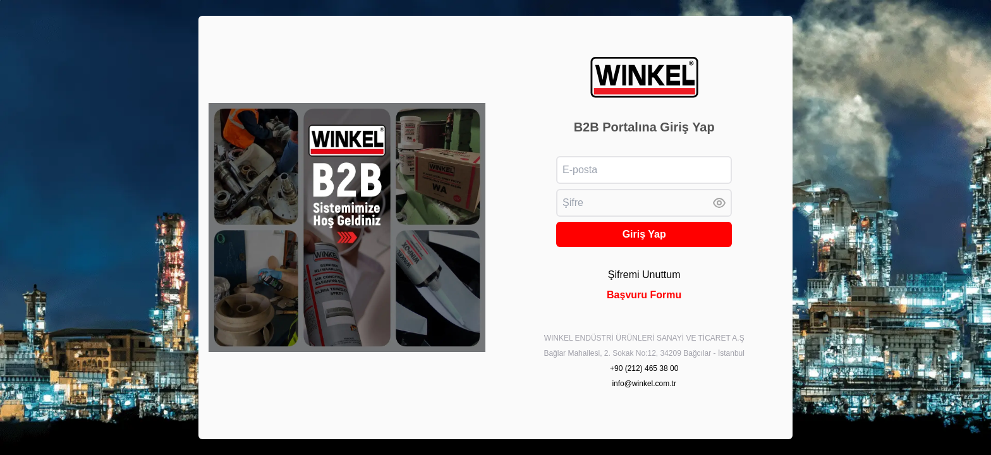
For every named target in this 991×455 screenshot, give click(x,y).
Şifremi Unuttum (644, 274)
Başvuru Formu (644, 294)
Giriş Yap (644, 234)
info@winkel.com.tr (644, 383)
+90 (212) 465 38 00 (644, 368)
